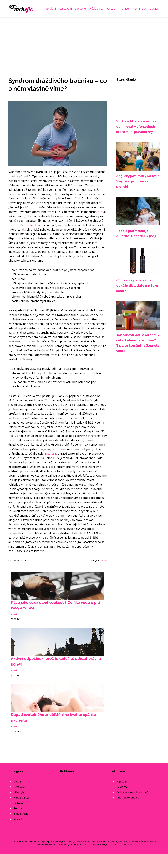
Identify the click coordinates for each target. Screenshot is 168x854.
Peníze (124, 8)
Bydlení (51, 8)
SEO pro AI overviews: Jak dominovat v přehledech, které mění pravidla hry (136, 126)
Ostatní (112, 8)
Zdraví (154, 8)
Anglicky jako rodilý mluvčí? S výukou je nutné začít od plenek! (137, 181)
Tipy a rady (139, 8)
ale (100, 212)
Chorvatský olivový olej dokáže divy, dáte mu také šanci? (137, 285)
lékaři (40, 346)
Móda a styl (96, 8)
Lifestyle (80, 8)
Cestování (65, 8)
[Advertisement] (84, 41)
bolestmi (34, 225)
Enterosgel (51, 453)
